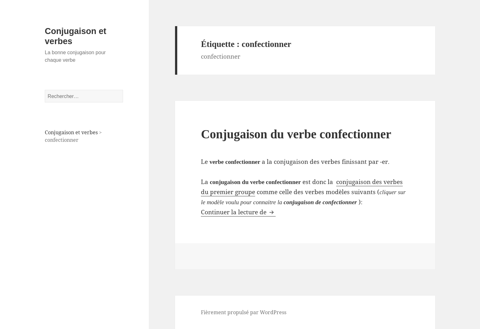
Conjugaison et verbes (71, 132)
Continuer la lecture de (238, 212)
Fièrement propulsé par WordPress (243, 312)
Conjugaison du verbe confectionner (296, 134)
